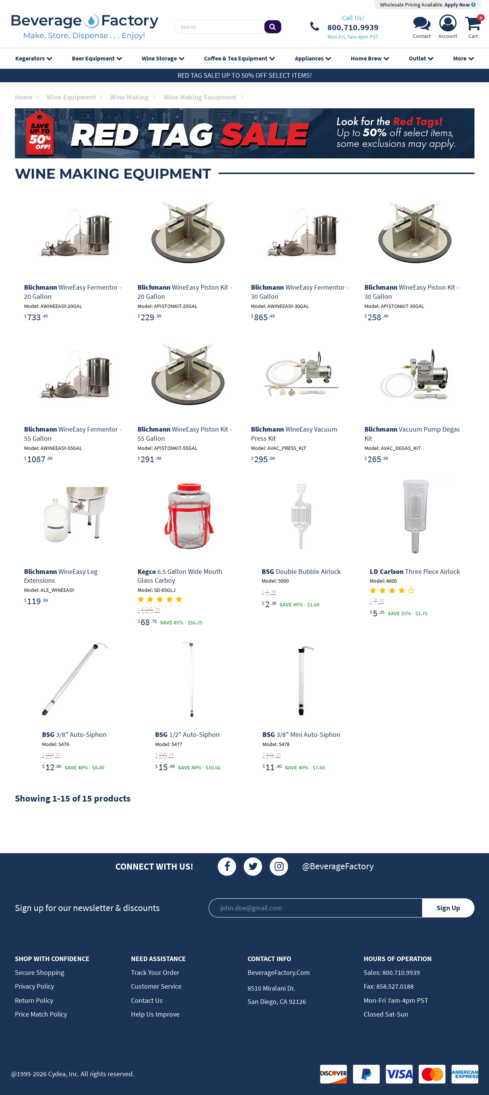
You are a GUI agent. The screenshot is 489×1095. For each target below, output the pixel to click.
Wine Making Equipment (203, 97)
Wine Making (132, 97)
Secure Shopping (39, 972)
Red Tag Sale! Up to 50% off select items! (245, 75)
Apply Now (460, 4)
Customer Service (156, 986)
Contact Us (147, 1000)
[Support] (422, 29)
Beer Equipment (97, 58)
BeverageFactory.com (279, 972)
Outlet (421, 58)
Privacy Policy (34, 986)
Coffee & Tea (239, 58)
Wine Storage (163, 58)
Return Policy (34, 1000)
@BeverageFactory (338, 866)
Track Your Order (155, 972)
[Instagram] (279, 866)
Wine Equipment (74, 97)
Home (27, 97)
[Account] (448, 29)
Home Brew (370, 58)
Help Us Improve (155, 1014)
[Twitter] (253, 866)
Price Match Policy (41, 1014)
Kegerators (33, 58)
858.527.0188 (394, 986)
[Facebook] (227, 866)
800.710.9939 (400, 972)
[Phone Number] (344, 26)
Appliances (313, 58)
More (463, 58)
